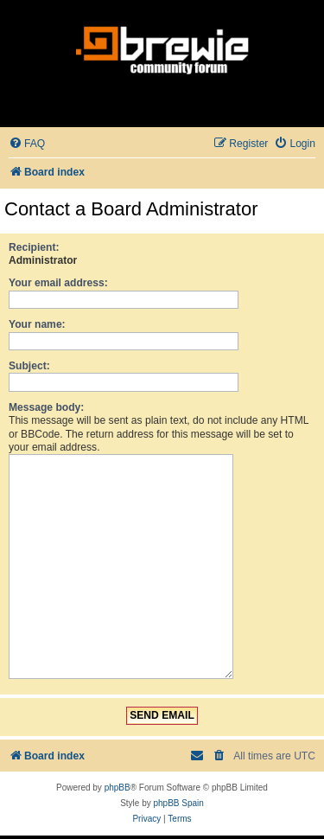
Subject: (29, 366)
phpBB (117, 780)
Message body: (46, 407)
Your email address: (58, 283)
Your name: (37, 324)
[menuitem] (27, 144)
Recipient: (34, 247)
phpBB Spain (178, 796)
